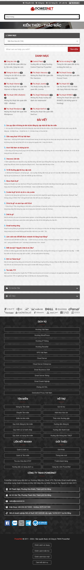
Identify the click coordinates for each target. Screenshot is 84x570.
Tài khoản (75, 3)
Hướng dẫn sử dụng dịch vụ (22, 467)
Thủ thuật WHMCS (66, 95)
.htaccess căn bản (11, 159)
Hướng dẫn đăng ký (61, 424)
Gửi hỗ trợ (61, 407)
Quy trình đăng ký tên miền (23, 424)
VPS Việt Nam (42, 353)
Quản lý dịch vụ (23, 450)
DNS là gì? (9, 215)
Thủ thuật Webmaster (42, 95)
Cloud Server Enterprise (42, 364)
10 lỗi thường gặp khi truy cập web (17, 170)
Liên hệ (64, 3)
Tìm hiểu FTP (10, 270)
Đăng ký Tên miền (22, 407)
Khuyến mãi (29, 3)
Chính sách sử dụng (42, 545)
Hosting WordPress (42, 335)
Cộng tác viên (11, 61)
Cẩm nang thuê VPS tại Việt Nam (17, 137)
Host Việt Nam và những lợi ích (16, 148)
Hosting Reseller (42, 347)
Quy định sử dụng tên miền (23, 436)
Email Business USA (42, 370)
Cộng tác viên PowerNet (61, 467)
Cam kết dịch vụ (42, 562)
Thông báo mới (61, 455)
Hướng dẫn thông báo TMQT (61, 436)
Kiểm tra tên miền (22, 418)
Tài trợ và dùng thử (66, 61)
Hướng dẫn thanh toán (61, 430)
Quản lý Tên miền (22, 455)
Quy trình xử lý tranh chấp (22, 430)
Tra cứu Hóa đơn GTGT (22, 461)
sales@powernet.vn (16, 501)
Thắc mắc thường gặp (61, 418)
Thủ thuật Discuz (66, 73)
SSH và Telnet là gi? (12, 259)
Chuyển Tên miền (22, 413)
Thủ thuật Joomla (40, 84)
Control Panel (38, 61)
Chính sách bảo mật (42, 557)
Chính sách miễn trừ (42, 551)
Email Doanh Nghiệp (42, 381)
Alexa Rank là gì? (11, 181)
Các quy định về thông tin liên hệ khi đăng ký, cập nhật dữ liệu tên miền (30, 125)
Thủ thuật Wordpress (14, 109)
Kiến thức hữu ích (61, 413)
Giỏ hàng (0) (53, 3)
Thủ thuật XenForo (40, 109)
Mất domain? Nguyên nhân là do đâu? (19, 248)
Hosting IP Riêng (42, 341)
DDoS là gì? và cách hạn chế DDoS (18, 203)
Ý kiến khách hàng (61, 461)
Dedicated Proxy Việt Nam (42, 393)
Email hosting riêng (12, 226)
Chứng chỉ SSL (42, 387)
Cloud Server (42, 358)
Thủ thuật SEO (65, 84)
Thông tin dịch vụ (13, 73)
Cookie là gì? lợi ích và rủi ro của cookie (19, 192)
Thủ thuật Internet (13, 84)
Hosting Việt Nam (42, 329)
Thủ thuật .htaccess (40, 73)
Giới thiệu (61, 450)
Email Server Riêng (42, 375)
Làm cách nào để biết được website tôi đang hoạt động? (26, 237)
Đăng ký (41, 3)
